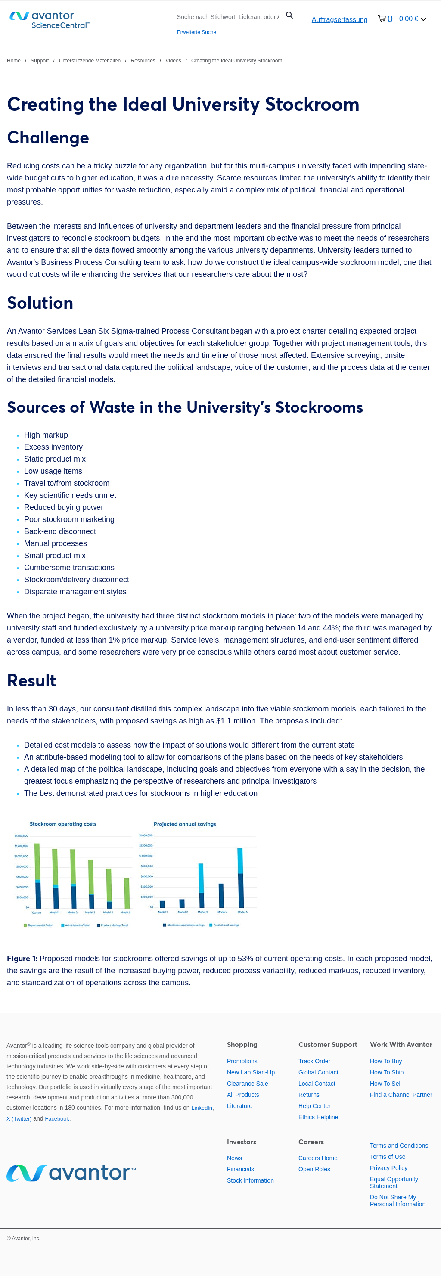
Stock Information (250, 1180)
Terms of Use (387, 1156)
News (234, 1158)
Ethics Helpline (318, 1117)
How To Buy (386, 1061)
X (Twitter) (18, 1118)
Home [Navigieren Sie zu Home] (14, 61)
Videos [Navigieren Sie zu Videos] (173, 61)
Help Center (314, 1105)
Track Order (314, 1061)
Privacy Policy (388, 1167)
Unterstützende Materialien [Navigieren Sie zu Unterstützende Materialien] (90, 61)
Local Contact (316, 1083)
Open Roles (314, 1169)
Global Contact (318, 1072)
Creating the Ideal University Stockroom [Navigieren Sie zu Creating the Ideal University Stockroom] (236, 61)
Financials (240, 1169)
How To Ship (387, 1072)
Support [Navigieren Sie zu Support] (40, 61)
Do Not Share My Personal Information (397, 1201)
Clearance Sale (247, 1083)
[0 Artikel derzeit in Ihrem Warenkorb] (402, 20)
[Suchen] (228, 16)
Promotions (242, 1061)
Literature (239, 1105)
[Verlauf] (144, 60)
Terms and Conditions (399, 1145)
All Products (243, 1094)
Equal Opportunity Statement (394, 1182)
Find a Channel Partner (401, 1094)
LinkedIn (202, 1108)
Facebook (57, 1118)
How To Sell (386, 1083)
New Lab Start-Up (251, 1072)
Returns (309, 1094)
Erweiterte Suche (196, 32)
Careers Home (318, 1158)
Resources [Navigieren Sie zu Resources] (143, 61)
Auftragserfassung (340, 19)
